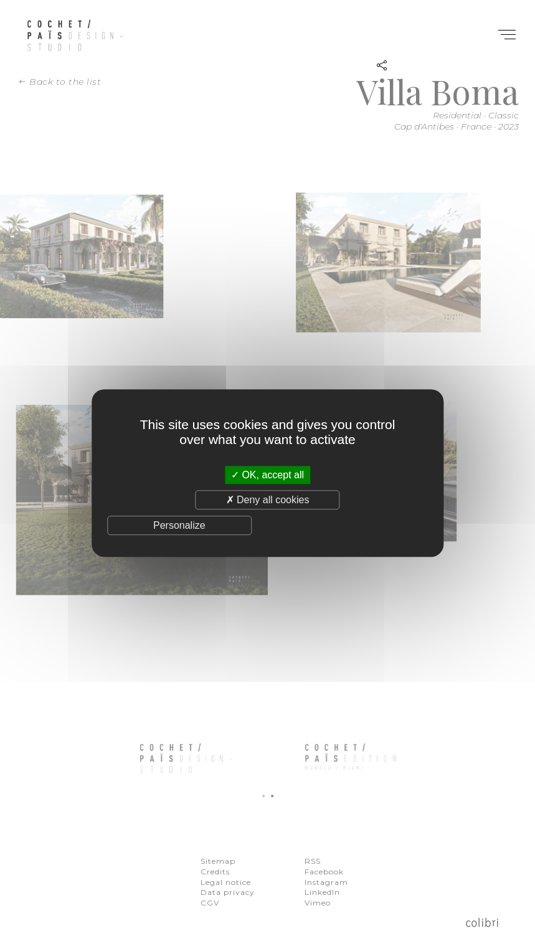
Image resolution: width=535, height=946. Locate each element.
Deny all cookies (268, 499)
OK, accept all (267, 475)
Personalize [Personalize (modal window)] (179, 525)
